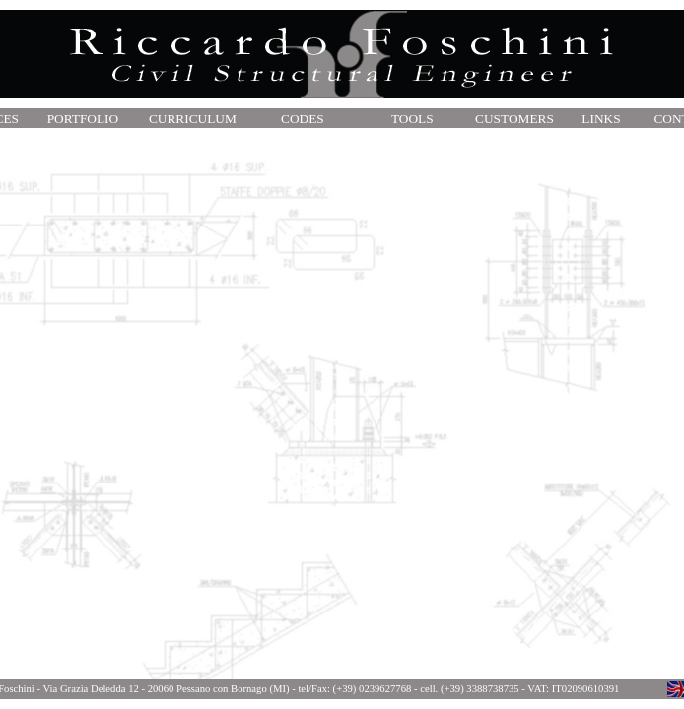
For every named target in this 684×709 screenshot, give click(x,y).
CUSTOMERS (514, 118)
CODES (302, 118)
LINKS (600, 118)
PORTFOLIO (83, 118)
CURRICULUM (193, 118)
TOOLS (412, 118)
